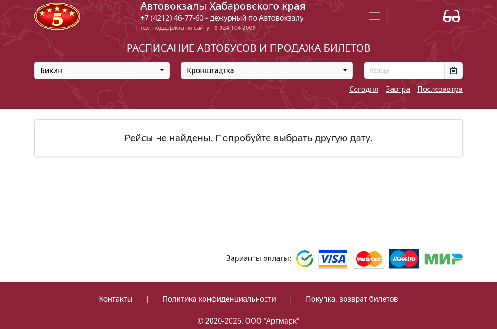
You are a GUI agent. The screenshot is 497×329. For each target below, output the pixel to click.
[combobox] (102, 70)
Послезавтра (440, 89)
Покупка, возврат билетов (352, 299)
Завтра (398, 89)
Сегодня (363, 89)
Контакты (115, 299)
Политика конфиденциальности (219, 299)
